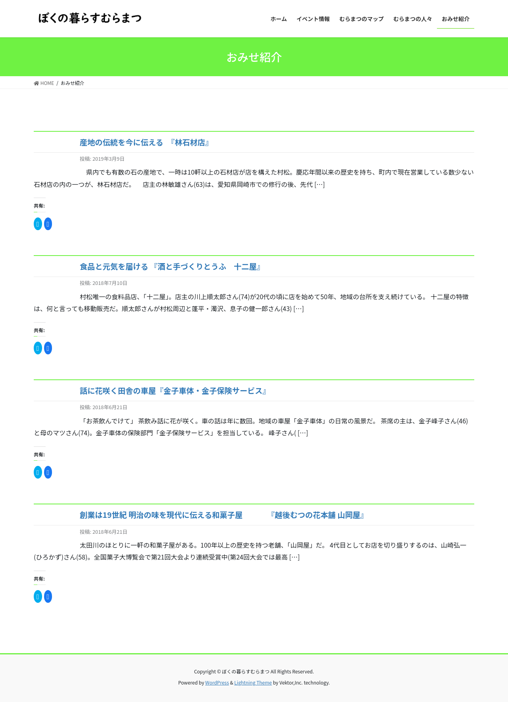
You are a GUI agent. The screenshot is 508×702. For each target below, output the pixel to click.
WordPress (217, 682)
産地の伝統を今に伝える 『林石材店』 (146, 142)
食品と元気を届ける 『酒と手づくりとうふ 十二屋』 (172, 266)
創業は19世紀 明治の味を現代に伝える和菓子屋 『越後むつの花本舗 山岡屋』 (224, 514)
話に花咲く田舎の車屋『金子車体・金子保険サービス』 (175, 390)
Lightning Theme (253, 682)
